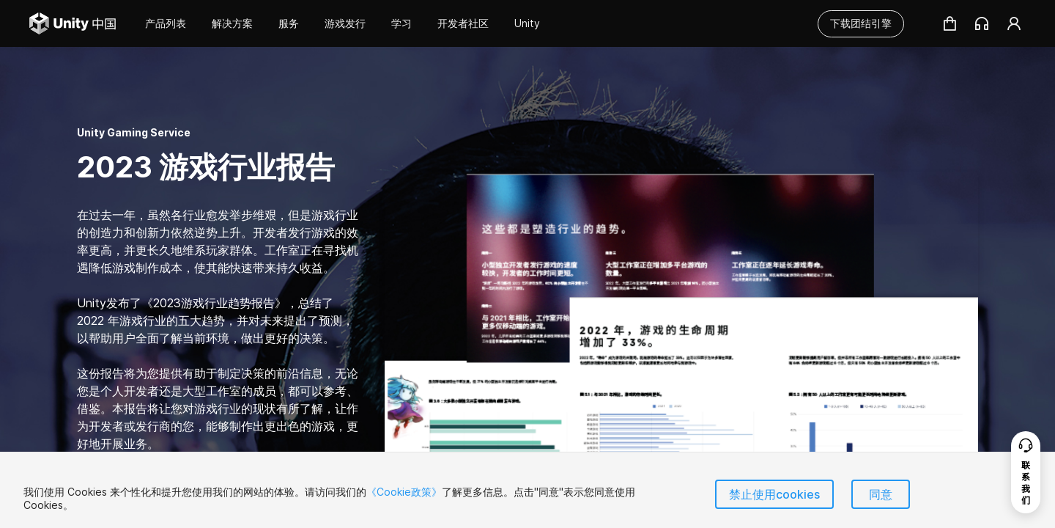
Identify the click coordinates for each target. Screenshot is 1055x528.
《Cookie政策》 (404, 491)
